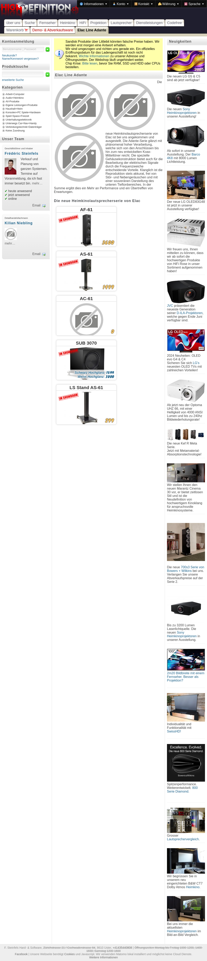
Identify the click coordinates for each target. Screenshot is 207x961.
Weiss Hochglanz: (96, 376)
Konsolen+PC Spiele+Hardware (23, 112)
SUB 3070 (86, 343)
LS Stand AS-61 (86, 387)
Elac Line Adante (91, 30)
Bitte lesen (89, 63)
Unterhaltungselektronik (19, 120)
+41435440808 (122, 947)
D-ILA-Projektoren (190, 313)
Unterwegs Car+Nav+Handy (21, 123)
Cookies (69, 954)
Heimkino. (193, 887)
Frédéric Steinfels (21, 153)
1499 (108, 286)
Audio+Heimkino (15, 98)
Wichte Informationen (94, 56)
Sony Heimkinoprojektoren (182, 110)
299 (109, 420)
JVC (170, 305)
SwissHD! (174, 731)
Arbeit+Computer (15, 94)
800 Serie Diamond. (182, 789)
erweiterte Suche (13, 79)
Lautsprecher (121, 23)
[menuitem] (93, 3)
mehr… (37, 183)
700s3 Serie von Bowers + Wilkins (185, 569)
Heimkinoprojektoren (182, 931)
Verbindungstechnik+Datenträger (24, 127)
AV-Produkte (12, 101)
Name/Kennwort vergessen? (20, 58)
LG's (196, 363)
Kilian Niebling (19, 223)
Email (36, 205)
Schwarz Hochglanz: (94, 372)
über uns (13, 23)
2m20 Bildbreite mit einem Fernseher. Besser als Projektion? (185, 676)
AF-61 (86, 209)
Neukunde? (9, 55)
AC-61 (86, 298)
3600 (108, 242)
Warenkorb (17, 30)
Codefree (174, 23)
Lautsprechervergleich (183, 839)
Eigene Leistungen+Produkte (21, 105)
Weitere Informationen (103, 957)
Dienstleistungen (149, 23)
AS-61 (86, 254)
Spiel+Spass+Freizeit (17, 116)
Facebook (21, 954)
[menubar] (142, 4)
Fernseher (47, 23)
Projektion (98, 23)
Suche (30, 23)
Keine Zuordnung (15, 130)
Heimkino (67, 23)
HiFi (82, 23)
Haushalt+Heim (14, 109)
